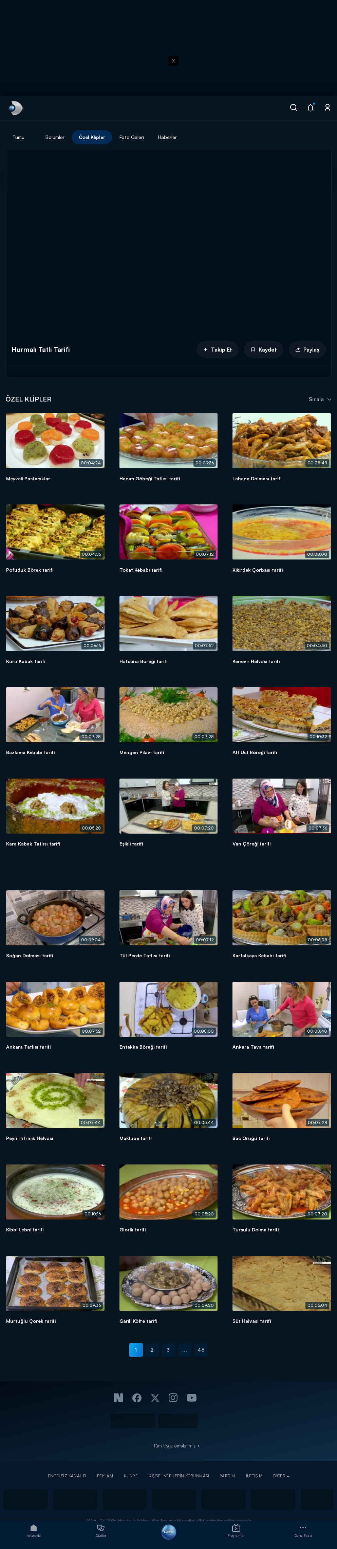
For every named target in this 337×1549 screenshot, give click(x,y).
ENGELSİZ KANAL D (67, 1475)
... (184, 1350)
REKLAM (105, 1475)
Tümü (18, 137)
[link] (15, 108)
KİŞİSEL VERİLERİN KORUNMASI (179, 1475)
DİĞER (279, 1475)
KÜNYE (131, 1475)
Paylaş (307, 349)
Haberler (167, 137)
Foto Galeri (131, 137)
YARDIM (227, 1475)
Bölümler (54, 137)
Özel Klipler (92, 137)
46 (201, 1350)
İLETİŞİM (254, 1475)
